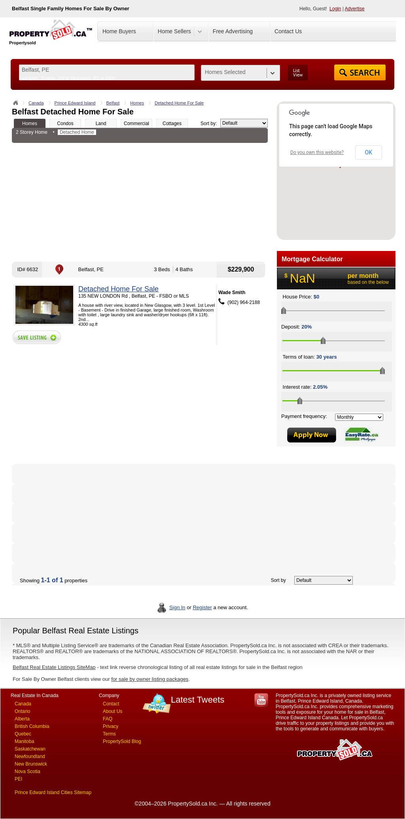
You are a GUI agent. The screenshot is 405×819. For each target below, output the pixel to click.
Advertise (355, 8)
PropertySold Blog (122, 741)
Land (101, 123)
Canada (36, 103)
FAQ (107, 719)
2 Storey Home (31, 132)
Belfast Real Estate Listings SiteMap (54, 667)
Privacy (110, 726)
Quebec (23, 734)
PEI (18, 779)
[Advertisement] (140, 202)
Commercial (136, 123)
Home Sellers (174, 31)
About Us (112, 711)
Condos (65, 123)
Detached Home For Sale (179, 103)
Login (335, 8)
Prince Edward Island (75, 103)
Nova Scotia (27, 771)
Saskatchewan (30, 749)
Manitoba (24, 741)
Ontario (22, 711)
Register (202, 607)
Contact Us (288, 31)
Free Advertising (233, 31)
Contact (111, 704)
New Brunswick (31, 764)
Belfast (113, 103)
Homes (137, 103)
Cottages (172, 123)
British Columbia (32, 726)
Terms (109, 734)
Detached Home (77, 132)
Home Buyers (119, 31)
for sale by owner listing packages (149, 679)
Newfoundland (30, 756)
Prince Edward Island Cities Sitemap (53, 792)
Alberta (22, 719)
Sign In (177, 607)
